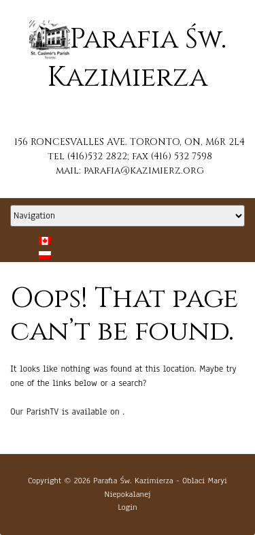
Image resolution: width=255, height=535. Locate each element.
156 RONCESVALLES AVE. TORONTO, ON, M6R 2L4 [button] (129, 141)
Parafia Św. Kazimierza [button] (133, 480)
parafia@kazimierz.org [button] (144, 170)
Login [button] (127, 507)
